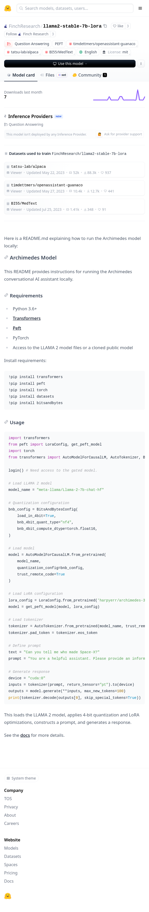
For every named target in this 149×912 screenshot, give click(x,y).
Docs (9, 881)
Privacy (11, 807)
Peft (17, 328)
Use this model (70, 63)
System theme (21, 778)
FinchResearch (24, 26)
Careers (11, 823)
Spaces (11, 864)
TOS (8, 798)
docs (25, 735)
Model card (21, 75)
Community (90, 75)
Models (11, 848)
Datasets (12, 856)
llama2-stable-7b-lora (72, 26)
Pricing (11, 873)
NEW (58, 116)
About (10, 815)
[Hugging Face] (7, 896)
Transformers (27, 318)
